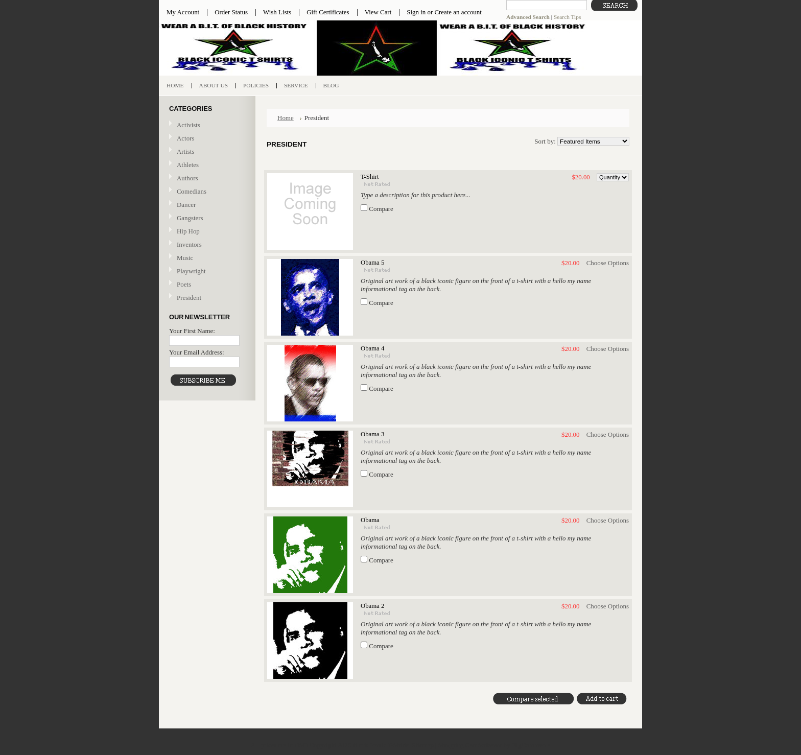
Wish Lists (277, 12)
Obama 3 (372, 434)
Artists (185, 151)
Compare (381, 209)
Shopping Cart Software (470, 745)
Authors (187, 178)
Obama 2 (372, 605)
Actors (185, 138)
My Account (183, 12)
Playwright (191, 271)
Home (285, 118)
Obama (370, 520)
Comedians (191, 191)
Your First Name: (192, 331)
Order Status (231, 12)
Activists (188, 125)
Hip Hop (188, 231)
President (189, 297)
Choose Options (607, 263)
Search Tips (567, 17)
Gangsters (190, 218)
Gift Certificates (328, 12)
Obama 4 (372, 348)
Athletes (188, 165)
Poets (184, 284)
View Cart (378, 12)
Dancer (186, 204)
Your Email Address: (196, 352)
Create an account (457, 12)
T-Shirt (370, 176)
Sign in (416, 12)
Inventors (189, 244)
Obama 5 (372, 262)
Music (206, 258)
